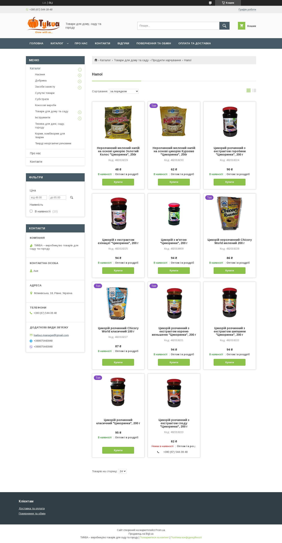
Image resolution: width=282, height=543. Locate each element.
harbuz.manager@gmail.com (51, 334)
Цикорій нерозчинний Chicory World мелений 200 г (230, 241)
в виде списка (254, 91)
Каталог (57, 43)
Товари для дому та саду (131, 60)
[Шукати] (224, 26)
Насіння (40, 74)
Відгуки (123, 43)
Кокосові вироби (45, 105)
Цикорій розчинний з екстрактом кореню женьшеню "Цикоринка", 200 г (174, 331)
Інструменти (42, 117)
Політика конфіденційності (186, 537)
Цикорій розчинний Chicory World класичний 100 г (118, 329)
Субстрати (42, 99)
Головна (36, 43)
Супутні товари (44, 92)
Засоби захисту (45, 86)
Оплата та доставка (194, 43)
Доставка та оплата (32, 508)
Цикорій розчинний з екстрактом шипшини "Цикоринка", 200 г (230, 331)
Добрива (41, 80)
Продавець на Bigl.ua (141, 533)
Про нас (81, 43)
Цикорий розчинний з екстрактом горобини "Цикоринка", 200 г (230, 151)
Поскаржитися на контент (154, 537)
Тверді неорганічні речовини (53, 143)
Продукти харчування (166, 60)
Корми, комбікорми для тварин (50, 135)
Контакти (102, 43)
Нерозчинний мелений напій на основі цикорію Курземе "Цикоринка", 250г (174, 151)
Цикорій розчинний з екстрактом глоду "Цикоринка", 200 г (174, 423)
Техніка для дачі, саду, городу (50, 125)
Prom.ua (160, 530)
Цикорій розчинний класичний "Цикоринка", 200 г (118, 421)
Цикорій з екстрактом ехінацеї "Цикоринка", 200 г (118, 241)
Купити (118, 182)
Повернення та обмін (154, 43)
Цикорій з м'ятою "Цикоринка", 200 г (174, 241)
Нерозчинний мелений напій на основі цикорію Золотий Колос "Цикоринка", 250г (118, 151)
